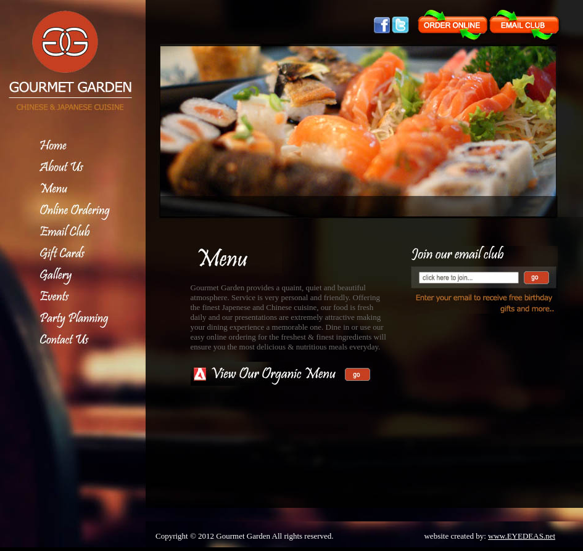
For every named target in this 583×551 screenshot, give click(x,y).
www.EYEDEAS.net (521, 536)
